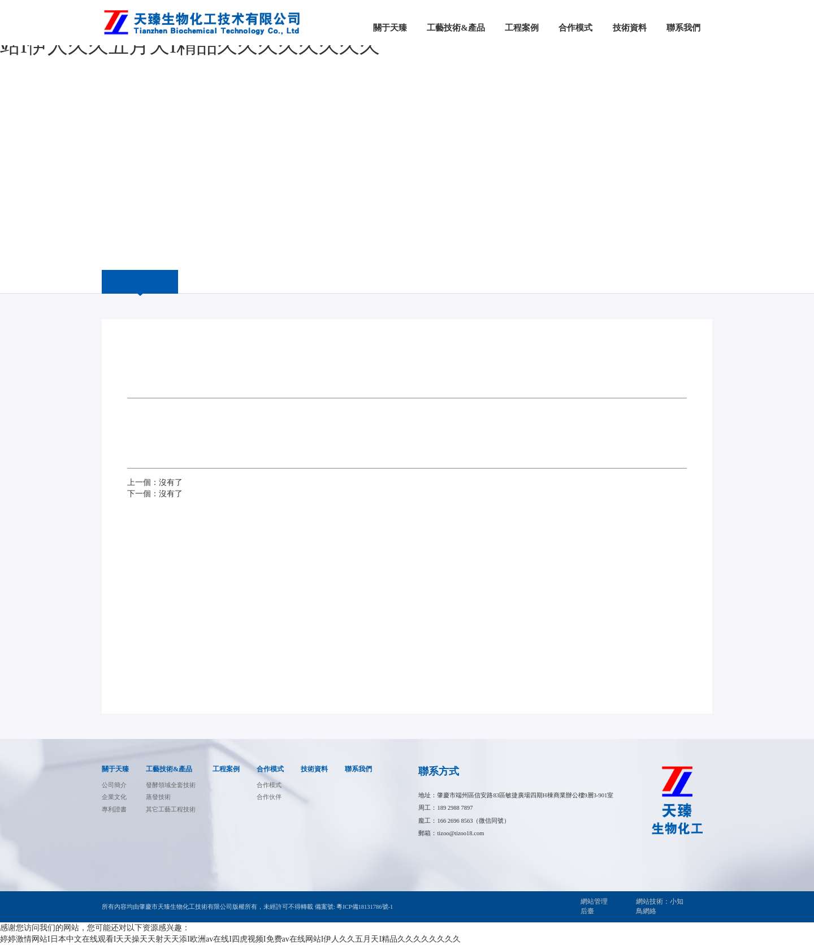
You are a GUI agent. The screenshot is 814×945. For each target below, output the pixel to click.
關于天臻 (115, 769)
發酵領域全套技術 (171, 785)
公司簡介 (114, 785)
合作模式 (270, 769)
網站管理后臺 (594, 906)
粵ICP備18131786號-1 (364, 907)
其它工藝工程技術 (171, 809)
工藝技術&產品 (169, 769)
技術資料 (314, 769)
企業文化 (114, 797)
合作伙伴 (269, 797)
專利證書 (114, 809)
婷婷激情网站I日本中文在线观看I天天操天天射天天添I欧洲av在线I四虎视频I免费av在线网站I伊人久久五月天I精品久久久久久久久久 (230, 939)
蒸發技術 (158, 797)
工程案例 (226, 769)
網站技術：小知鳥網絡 (659, 906)
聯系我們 (358, 769)
